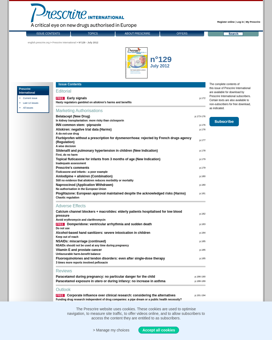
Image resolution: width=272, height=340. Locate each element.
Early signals (77, 98)
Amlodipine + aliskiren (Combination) (84, 176)
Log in (240, 22)
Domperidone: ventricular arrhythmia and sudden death (109, 224)
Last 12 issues (30, 103)
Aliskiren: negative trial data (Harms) (84, 129)
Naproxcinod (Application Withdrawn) (84, 185)
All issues (28, 107)
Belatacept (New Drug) (73, 116)
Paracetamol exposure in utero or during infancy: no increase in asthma (110, 281)
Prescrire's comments (72, 168)
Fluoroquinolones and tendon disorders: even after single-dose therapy (110, 258)
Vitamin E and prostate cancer (79, 250)
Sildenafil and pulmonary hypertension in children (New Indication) (107, 150)
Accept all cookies (158, 330)
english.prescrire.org (39, 42)
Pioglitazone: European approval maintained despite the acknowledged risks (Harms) (121, 193)
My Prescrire (253, 22)
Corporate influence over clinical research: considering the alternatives (121, 295)
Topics (93, 33)
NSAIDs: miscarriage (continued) (81, 241)
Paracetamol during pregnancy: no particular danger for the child (105, 276)
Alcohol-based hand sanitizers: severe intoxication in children (103, 233)
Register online (226, 22)
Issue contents (48, 33)
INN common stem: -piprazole (78, 125)
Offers (182, 33)
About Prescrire (137, 33)
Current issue (30, 98)
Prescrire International (64, 42)
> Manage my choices (111, 330)
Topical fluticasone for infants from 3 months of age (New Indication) (108, 159)
